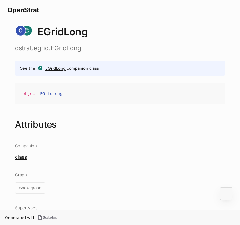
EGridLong (55, 68)
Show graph (30, 188)
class (21, 157)
